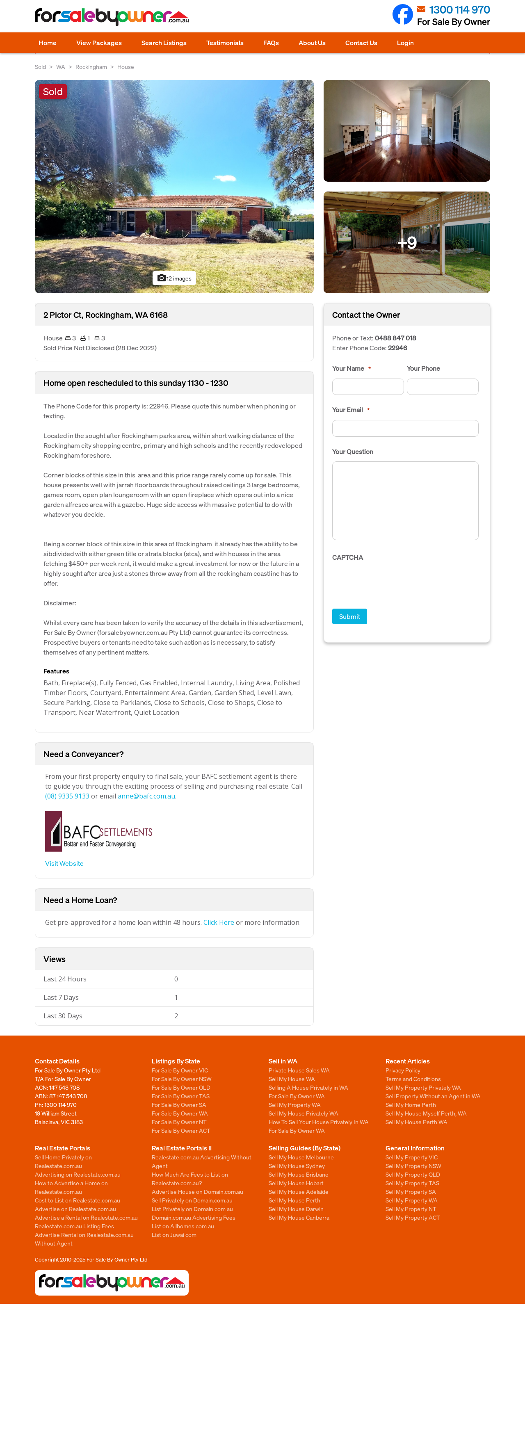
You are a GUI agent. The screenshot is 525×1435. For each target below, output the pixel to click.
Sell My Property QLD (413, 1174)
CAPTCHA (347, 557)
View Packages (99, 42)
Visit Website (64, 863)
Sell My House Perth (294, 1200)
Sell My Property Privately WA (423, 1087)
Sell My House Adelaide (299, 1191)
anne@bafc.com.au (146, 796)
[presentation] (394, 584)
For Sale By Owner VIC (180, 1070)
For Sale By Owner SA (179, 1104)
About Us (312, 42)
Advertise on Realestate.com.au (75, 1208)
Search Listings (164, 42)
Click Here (218, 922)
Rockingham (91, 66)
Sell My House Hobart (296, 1182)
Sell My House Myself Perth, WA (426, 1113)
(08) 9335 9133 (67, 796)
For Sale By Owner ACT (181, 1130)
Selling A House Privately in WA (308, 1087)
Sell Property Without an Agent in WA (433, 1096)
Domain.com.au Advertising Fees (193, 1217)
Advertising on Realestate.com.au (78, 1174)
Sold (40, 66)
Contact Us (361, 42)
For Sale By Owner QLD (181, 1087)
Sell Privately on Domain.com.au (192, 1200)
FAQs (271, 42)
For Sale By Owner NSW (182, 1078)
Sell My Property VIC (412, 1157)
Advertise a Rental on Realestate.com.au (86, 1217)
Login (405, 42)
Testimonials (225, 42)
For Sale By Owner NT (179, 1121)
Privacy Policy (403, 1070)
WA (60, 66)
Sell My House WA (292, 1078)
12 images (174, 278)
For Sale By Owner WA (180, 1113)
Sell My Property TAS (412, 1182)
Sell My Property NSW (413, 1165)
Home (48, 42)
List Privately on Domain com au (192, 1208)
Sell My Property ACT (413, 1217)
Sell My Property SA (411, 1191)
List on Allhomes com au (183, 1226)
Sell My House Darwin (296, 1208)
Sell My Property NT (411, 1208)
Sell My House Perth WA (416, 1121)
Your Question (352, 451)
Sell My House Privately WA (303, 1113)
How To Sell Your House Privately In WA (319, 1121)
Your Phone (423, 368)
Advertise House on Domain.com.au (197, 1191)
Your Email (351, 410)
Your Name (351, 368)
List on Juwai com (174, 1234)
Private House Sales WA (299, 1070)
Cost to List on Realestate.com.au (77, 1200)
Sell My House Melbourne (301, 1157)
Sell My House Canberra (299, 1217)
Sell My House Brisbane (299, 1174)
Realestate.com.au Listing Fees (74, 1226)
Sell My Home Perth (411, 1104)
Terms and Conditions (413, 1078)
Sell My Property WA (295, 1104)
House (125, 66)
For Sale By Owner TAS (181, 1096)
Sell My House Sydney (297, 1165)
